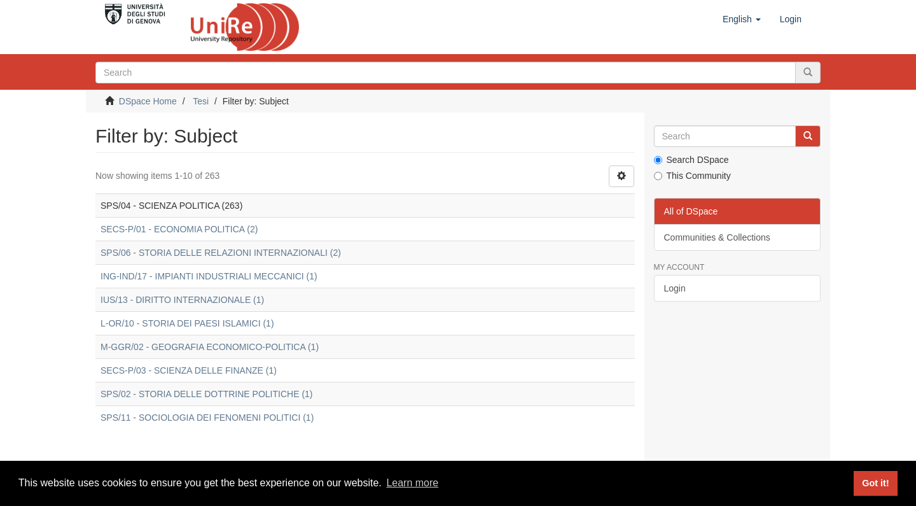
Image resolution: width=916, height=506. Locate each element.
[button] (741, 19)
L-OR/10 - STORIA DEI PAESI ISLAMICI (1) (187, 323)
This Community (692, 176)
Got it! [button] (875, 483)
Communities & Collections (717, 237)
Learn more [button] (412, 482)
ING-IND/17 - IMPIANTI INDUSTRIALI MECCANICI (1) (209, 276)
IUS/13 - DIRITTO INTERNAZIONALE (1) (182, 300)
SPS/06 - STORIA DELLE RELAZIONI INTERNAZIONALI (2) (221, 253)
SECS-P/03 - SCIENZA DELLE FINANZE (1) (189, 370)
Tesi (201, 101)
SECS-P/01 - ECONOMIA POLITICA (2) (179, 229)
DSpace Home (148, 101)
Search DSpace (691, 160)
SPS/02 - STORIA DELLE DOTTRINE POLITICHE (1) (207, 394)
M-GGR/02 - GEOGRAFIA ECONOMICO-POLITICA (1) (210, 347)
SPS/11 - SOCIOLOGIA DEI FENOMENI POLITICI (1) (207, 417)
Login (675, 288)
